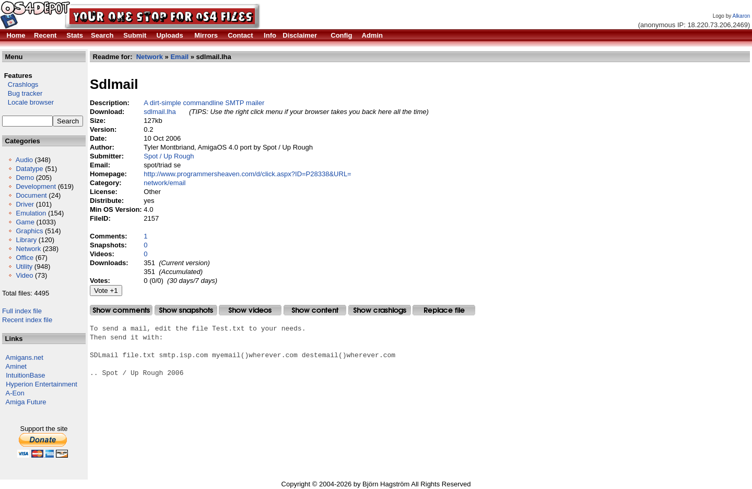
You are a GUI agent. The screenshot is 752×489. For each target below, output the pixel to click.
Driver (25, 204)
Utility (24, 266)
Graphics (29, 231)
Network (28, 249)
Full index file (22, 311)
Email (179, 57)
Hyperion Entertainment (41, 384)
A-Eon (15, 393)
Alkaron (741, 16)
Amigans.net (24, 357)
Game (25, 222)
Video (24, 275)
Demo (25, 177)
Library (26, 240)
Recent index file (27, 320)
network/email (164, 183)
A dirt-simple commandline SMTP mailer (204, 103)
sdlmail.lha (159, 112)
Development (36, 186)
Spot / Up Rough (169, 156)
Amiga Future (26, 402)
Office (24, 257)
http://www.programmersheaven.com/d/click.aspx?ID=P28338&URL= (247, 174)
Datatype (29, 169)
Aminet (16, 366)
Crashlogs (20, 84)
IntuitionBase (25, 375)
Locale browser (28, 102)
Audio (24, 160)
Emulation (31, 213)
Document (31, 195)
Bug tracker (22, 93)
